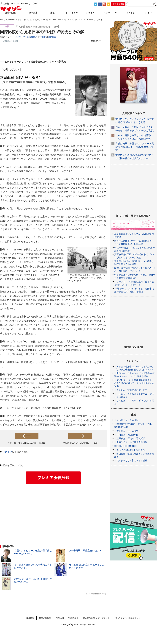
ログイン (7, 451)
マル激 (26, 37)
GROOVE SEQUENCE (125, 446)
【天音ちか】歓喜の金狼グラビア (130, 390)
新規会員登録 (118, 4)
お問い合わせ (45, 618)
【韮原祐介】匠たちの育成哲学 (129, 438)
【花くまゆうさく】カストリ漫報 (130, 460)
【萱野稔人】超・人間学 (126, 431)
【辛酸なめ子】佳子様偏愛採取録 (130, 442)
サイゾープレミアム (11, 10)
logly (104, 594)
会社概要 (30, 618)
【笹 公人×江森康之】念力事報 (129, 450)
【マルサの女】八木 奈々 (126, 420)
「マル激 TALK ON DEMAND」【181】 (26, 443)
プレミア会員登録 (53, 477)
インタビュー (71, 12)
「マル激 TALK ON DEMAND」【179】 (80, 443)
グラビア (90, 12)
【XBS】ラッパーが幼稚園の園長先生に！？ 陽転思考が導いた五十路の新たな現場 (134, 383)
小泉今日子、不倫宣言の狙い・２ (86, 550)
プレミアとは (128, 12)
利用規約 (60, 618)
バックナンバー (109, 12)
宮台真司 (34, 37)
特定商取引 (73, 618)
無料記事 (33, 12)
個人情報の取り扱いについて (96, 618)
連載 (52, 12)
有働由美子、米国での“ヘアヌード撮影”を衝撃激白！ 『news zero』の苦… (134, 146)
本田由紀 (43, 37)
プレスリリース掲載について (127, 618)
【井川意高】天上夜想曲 (126, 434)
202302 (18, 37)
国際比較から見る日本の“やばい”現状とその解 (42, 32)
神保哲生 (52, 37)
